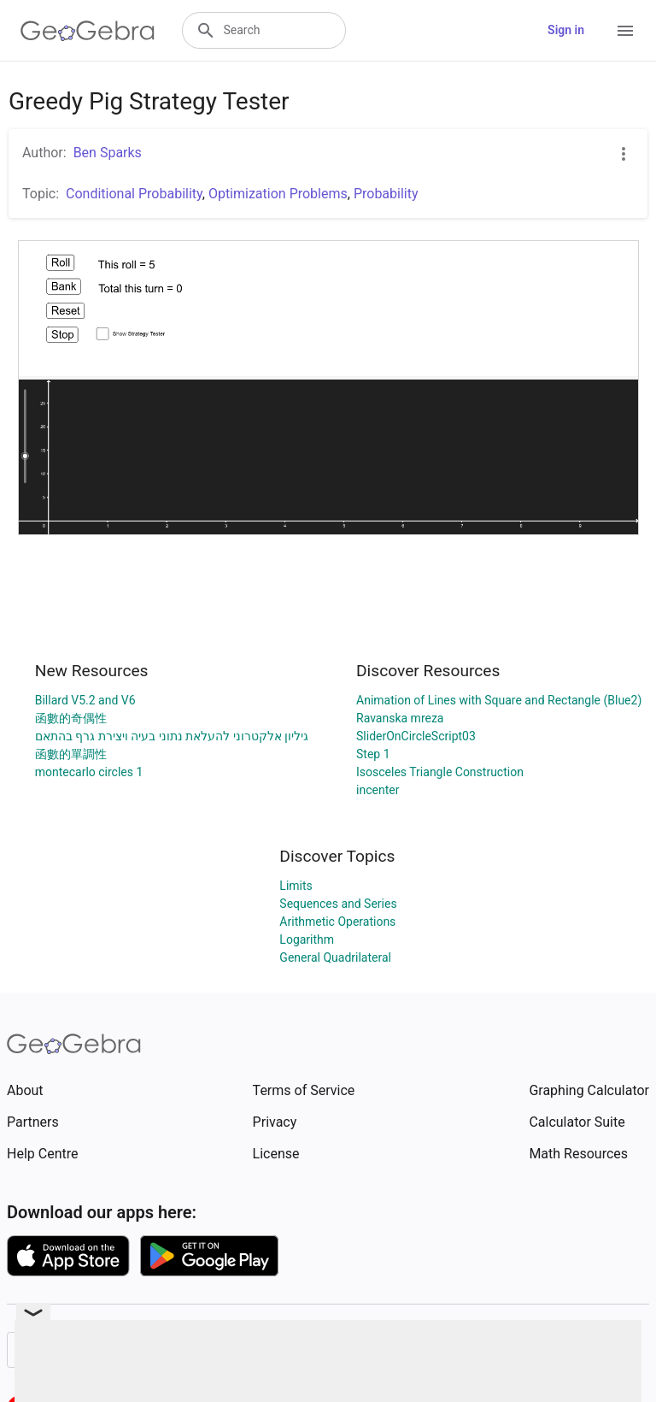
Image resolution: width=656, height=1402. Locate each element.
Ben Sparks (107, 152)
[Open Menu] (625, 31)
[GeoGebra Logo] (87, 31)
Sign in (566, 30)
